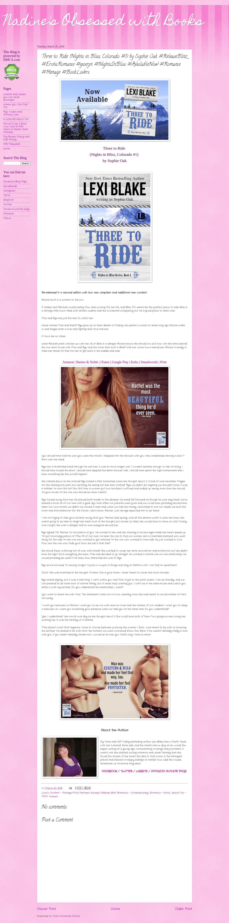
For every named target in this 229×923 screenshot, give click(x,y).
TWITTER (126, 771)
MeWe (7, 218)
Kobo (134, 362)
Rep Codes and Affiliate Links (12, 113)
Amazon (68, 362)
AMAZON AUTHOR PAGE (169, 771)
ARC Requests (11, 144)
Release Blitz (108, 792)
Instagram (9, 190)
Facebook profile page (16, 209)
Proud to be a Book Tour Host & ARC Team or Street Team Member (15, 128)
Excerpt (95, 792)
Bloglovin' (8, 200)
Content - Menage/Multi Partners (70, 792)
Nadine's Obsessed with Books (103, 22)
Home (115, 909)
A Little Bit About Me (15, 119)
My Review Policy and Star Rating (16, 138)
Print (163, 362)
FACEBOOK (109, 771)
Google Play (120, 362)
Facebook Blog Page (15, 181)
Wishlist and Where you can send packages (14, 97)
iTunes (104, 362)
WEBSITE (142, 771)
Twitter (7, 204)
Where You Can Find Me (15, 106)
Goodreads (10, 186)
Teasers (53, 796)
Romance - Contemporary (132, 792)
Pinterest (8, 213)
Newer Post (46, 909)
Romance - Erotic (160, 792)
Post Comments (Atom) (66, 916)
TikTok (6, 195)
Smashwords (149, 362)
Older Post (183, 909)
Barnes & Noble (87, 362)
